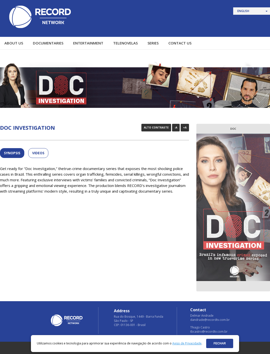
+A (185, 127)
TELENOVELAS (125, 43)
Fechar (220, 343)
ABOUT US (13, 43)
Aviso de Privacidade (187, 343)
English (243, 11)
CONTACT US (179, 43)
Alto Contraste (156, 127)
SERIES (153, 43)
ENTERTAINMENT (88, 43)
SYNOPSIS (12, 153)
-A (176, 127)
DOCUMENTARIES (48, 43)
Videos (38, 153)
